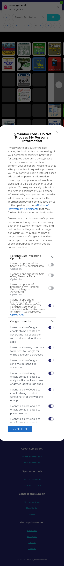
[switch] (51, 264)
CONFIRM (19, 428)
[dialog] (32, 283)
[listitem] (32, 257)
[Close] (57, 132)
